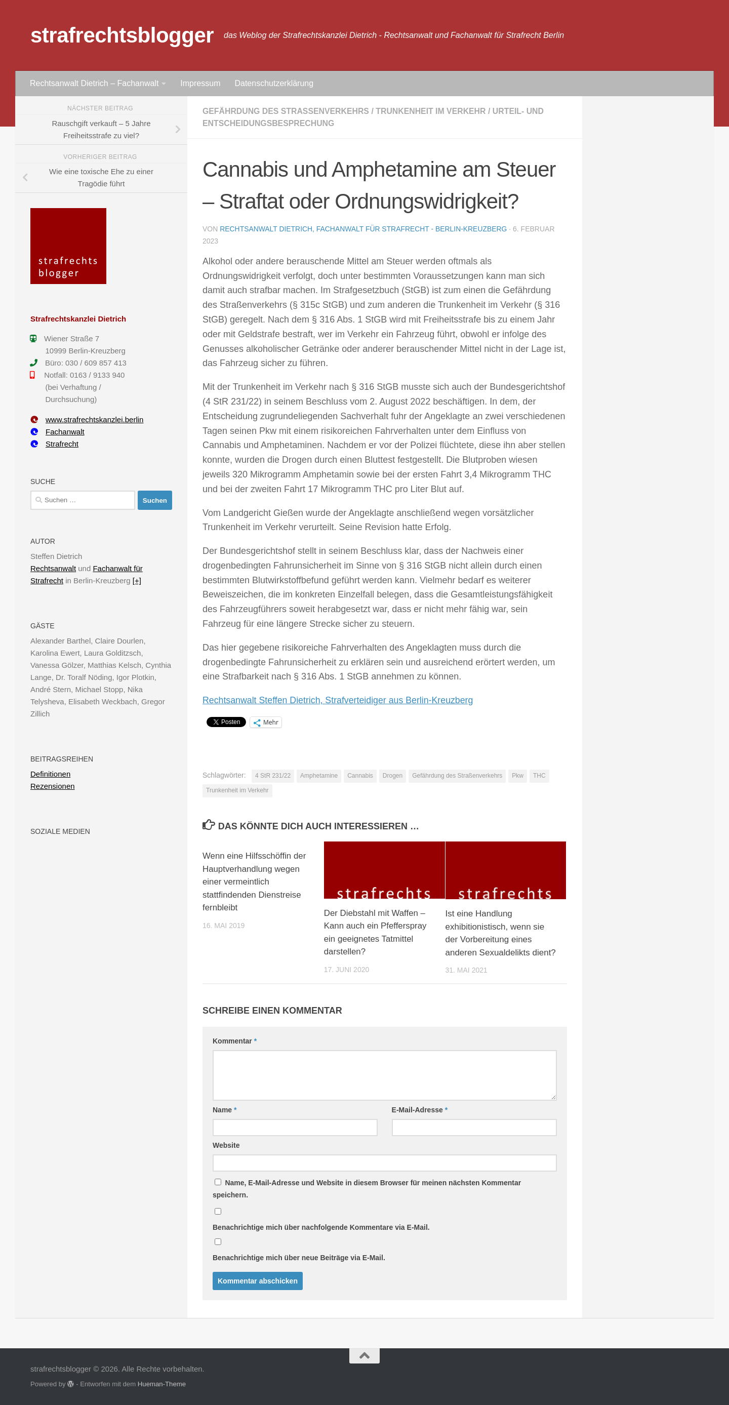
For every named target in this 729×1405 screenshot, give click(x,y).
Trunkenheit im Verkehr (433, 111)
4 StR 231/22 (273, 775)
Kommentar (235, 1041)
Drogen (392, 775)
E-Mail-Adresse (420, 1110)
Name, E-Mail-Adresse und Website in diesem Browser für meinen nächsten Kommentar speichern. (367, 1189)
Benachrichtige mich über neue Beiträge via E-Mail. (299, 1258)
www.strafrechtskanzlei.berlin (86, 419)
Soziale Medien (60, 831)
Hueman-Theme (162, 1384)
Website (226, 1145)
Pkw (517, 775)
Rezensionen (52, 786)
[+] (137, 580)
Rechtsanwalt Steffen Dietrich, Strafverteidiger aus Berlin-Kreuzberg (339, 700)
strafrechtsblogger (122, 35)
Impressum (200, 83)
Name (224, 1110)
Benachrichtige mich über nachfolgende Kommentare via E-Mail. (321, 1227)
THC (539, 775)
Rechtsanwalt (53, 568)
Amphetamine (319, 775)
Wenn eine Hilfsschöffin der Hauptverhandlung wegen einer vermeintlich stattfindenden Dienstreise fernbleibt (254, 881)
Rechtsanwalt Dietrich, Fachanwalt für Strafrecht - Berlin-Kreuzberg (364, 229)
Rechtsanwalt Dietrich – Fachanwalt (94, 83)
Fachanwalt (57, 431)
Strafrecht (54, 443)
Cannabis (360, 775)
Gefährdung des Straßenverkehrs (286, 111)
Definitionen (50, 774)
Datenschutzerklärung (273, 83)
